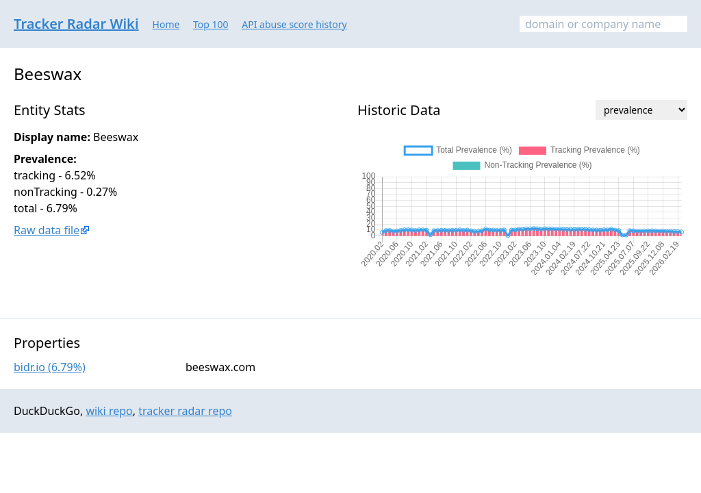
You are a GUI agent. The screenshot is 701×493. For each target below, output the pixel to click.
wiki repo (109, 410)
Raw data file (46, 230)
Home (166, 24)
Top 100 (211, 24)
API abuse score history (294, 24)
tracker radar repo (185, 410)
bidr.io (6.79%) (50, 367)
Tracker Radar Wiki (76, 23)
